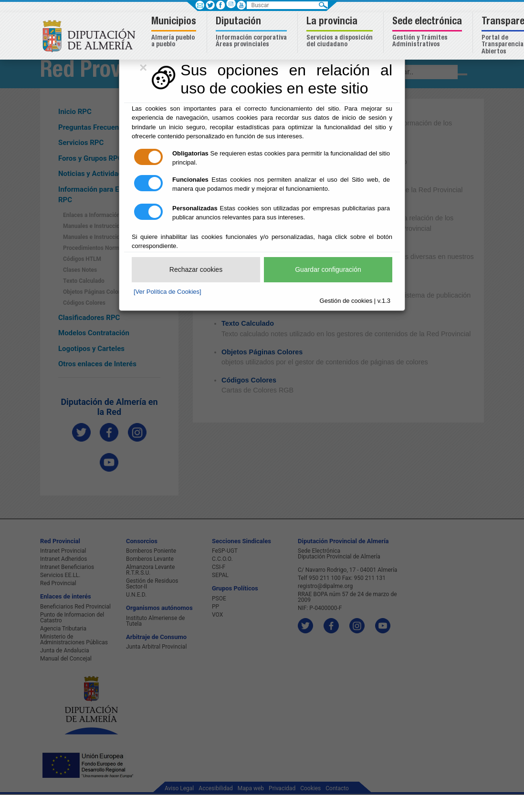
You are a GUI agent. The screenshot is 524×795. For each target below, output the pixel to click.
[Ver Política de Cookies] (167, 291)
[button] (175, 32)
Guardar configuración (328, 269)
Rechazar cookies (195, 269)
